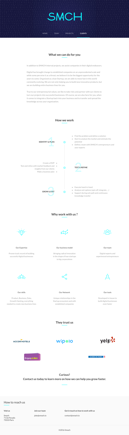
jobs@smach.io (40, 415)
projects (69, 33)
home (44, 33)
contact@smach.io (72, 415)
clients (83, 33)
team (56, 33)
